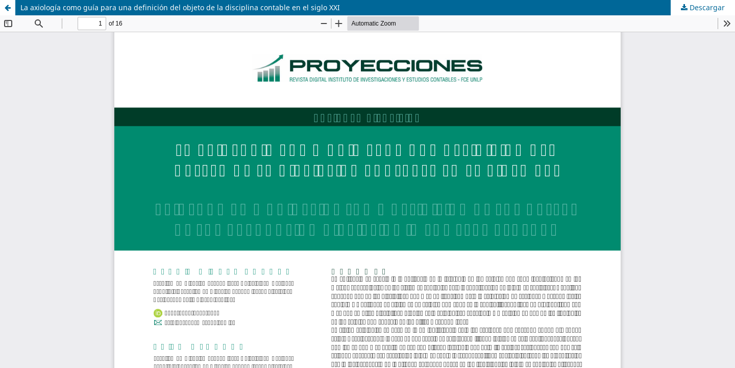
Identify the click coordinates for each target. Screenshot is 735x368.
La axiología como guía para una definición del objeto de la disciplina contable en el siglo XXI (180, 7)
